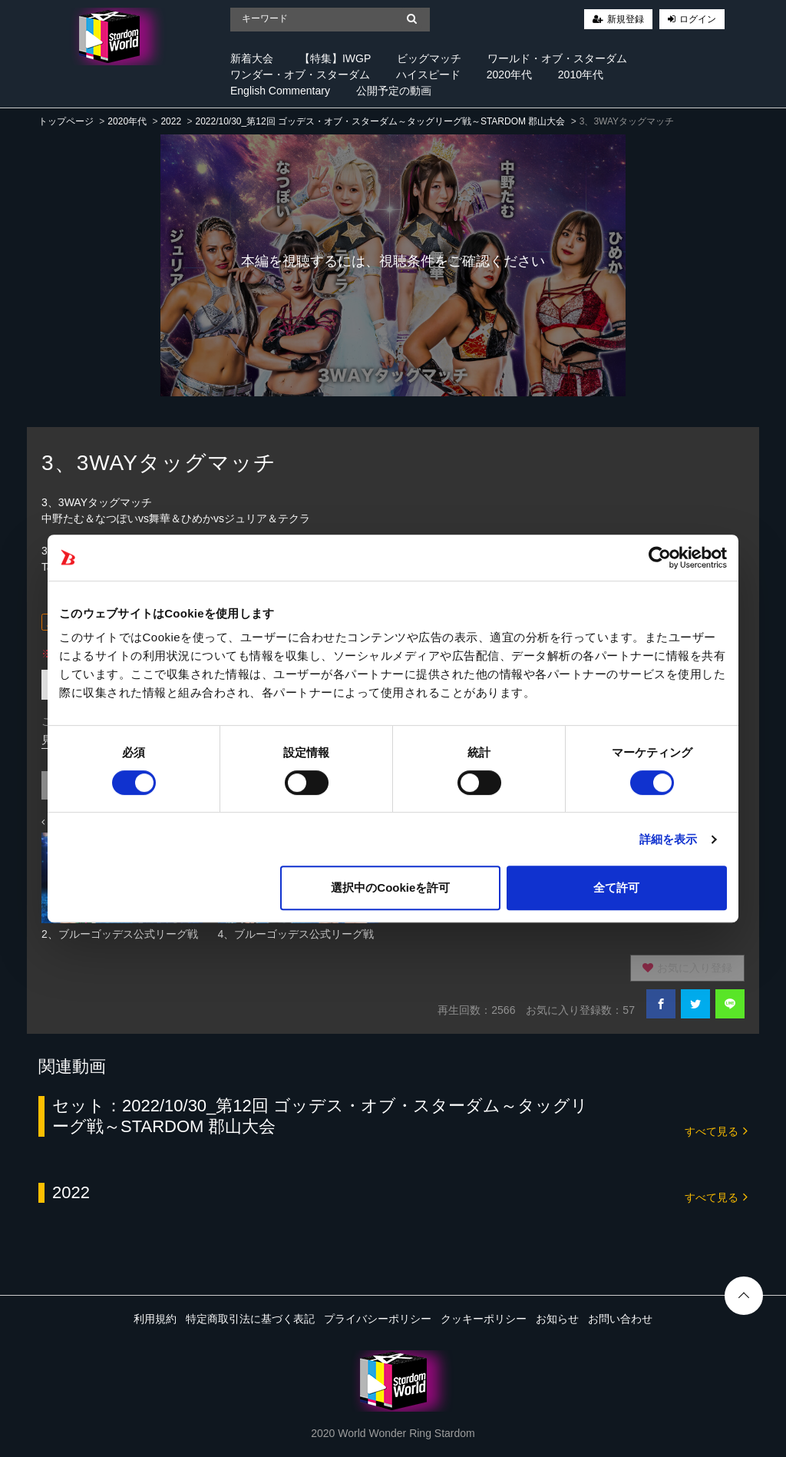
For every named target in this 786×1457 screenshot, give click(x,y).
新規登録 (625, 19)
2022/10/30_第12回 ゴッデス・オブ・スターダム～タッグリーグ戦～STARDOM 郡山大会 (380, 121)
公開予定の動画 (393, 90)
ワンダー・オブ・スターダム (300, 74)
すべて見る (716, 1130)
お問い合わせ (620, 1319)
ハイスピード (428, 74)
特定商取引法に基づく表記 (250, 1319)
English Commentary (280, 90)
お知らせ (557, 1319)
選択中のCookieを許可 (390, 887)
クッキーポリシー (484, 1319)
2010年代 (580, 74)
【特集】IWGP (335, 58)
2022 (170, 121)
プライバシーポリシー (377, 1319)
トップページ (66, 121)
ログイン (697, 19)
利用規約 (155, 1319)
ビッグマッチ (429, 58)
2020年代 (509, 74)
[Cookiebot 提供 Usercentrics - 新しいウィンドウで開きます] (660, 557)
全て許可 (616, 887)
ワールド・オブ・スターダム (557, 58)
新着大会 (251, 58)
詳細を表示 (668, 839)
